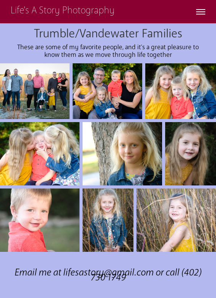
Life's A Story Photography (63, 10)
